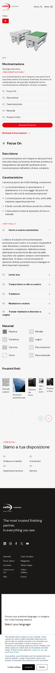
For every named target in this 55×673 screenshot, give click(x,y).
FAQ (5, 576)
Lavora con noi (8, 571)
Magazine (25, 561)
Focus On (11, 91)
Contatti (7, 565)
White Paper (27, 565)
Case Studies (27, 556)
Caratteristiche (14, 104)
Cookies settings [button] (14, 667)
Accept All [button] (28, 667)
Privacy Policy (13, 652)
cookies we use (37, 650)
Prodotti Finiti (13, 117)
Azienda (7, 556)
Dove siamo (9, 561)
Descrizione (12, 97)
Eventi (24, 576)
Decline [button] (42, 667)
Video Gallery (24, 571)
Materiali (11, 110)
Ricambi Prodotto (27, 125)
